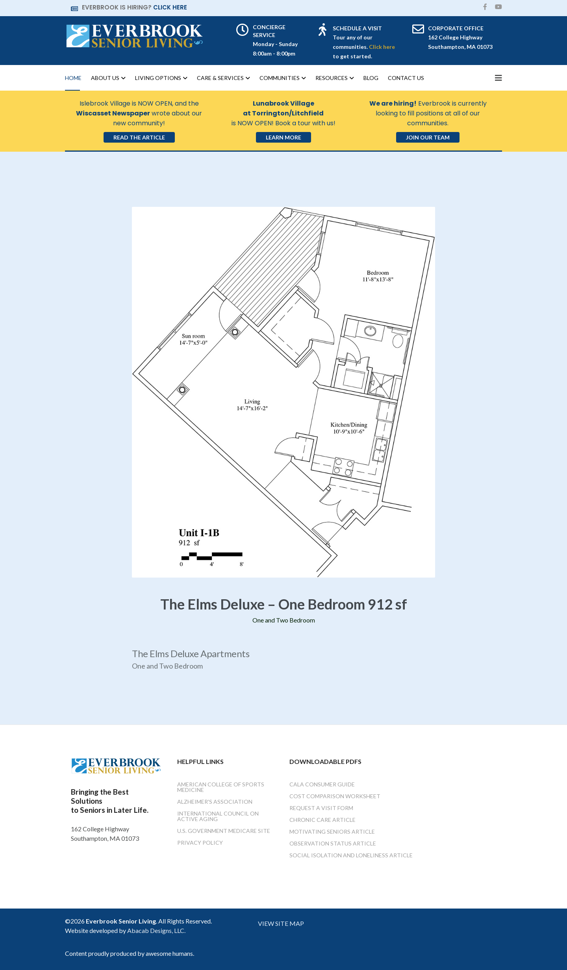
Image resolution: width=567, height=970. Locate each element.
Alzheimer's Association (214, 801)
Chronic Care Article (322, 819)
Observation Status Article (332, 843)
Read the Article (139, 137)
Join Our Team (428, 137)
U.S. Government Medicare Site (223, 830)
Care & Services (220, 77)
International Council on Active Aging (218, 816)
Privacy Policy (200, 842)
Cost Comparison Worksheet (334, 796)
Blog (370, 77)
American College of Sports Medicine (220, 787)
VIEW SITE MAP (281, 923)
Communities (279, 77)
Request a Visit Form (321, 808)
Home (73, 77)
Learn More (283, 137)
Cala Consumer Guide (322, 784)
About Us (105, 77)
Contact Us (406, 77)
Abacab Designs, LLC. (156, 930)
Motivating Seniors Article (332, 831)
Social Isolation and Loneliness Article (351, 855)
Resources (331, 77)
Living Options (158, 77)
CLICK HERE (170, 7)
